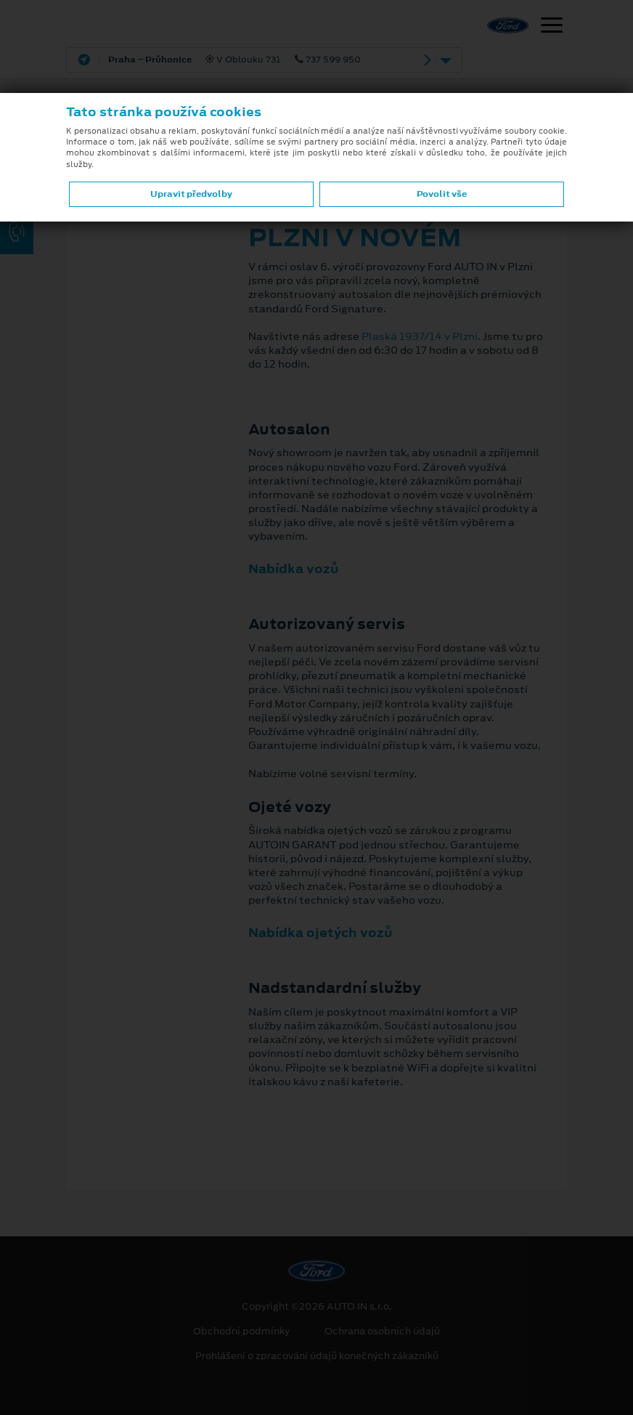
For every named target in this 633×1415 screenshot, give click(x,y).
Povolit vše (442, 194)
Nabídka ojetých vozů (320, 932)
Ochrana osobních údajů (382, 1331)
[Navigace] (551, 27)
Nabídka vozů (293, 568)
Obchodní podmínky (241, 1331)
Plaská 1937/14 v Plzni (420, 336)
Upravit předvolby (191, 194)
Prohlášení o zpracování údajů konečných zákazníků (316, 1356)
